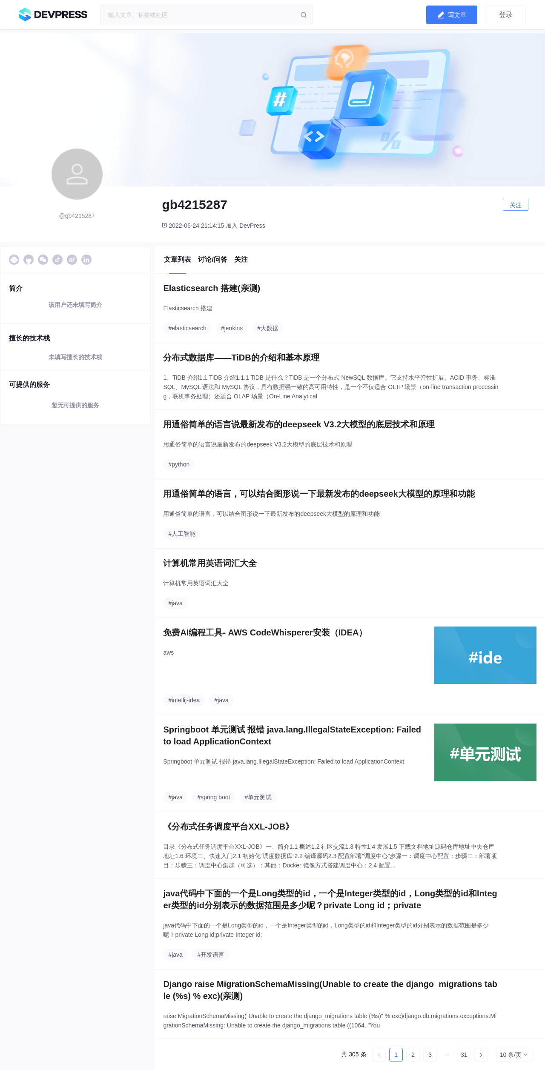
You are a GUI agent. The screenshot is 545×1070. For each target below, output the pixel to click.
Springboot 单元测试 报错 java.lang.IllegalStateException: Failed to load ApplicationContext (292, 735)
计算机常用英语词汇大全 (210, 563)
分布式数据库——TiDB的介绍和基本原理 (241, 357)
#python (178, 464)
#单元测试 (258, 797)
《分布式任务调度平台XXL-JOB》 (228, 826)
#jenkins (232, 328)
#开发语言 (210, 954)
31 (464, 1054)
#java (175, 603)
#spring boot (213, 797)
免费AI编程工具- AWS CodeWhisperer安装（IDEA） (265, 632)
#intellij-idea (184, 700)
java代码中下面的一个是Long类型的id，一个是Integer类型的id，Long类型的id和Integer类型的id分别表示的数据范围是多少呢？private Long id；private (330, 899)
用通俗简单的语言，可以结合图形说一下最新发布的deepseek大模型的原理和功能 (318, 493)
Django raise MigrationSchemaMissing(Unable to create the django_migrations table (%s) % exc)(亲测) (330, 990)
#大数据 (267, 328)
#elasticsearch (187, 328)
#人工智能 (181, 533)
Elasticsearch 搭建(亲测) (211, 288)
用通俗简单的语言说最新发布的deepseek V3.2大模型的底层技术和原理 (299, 424)
